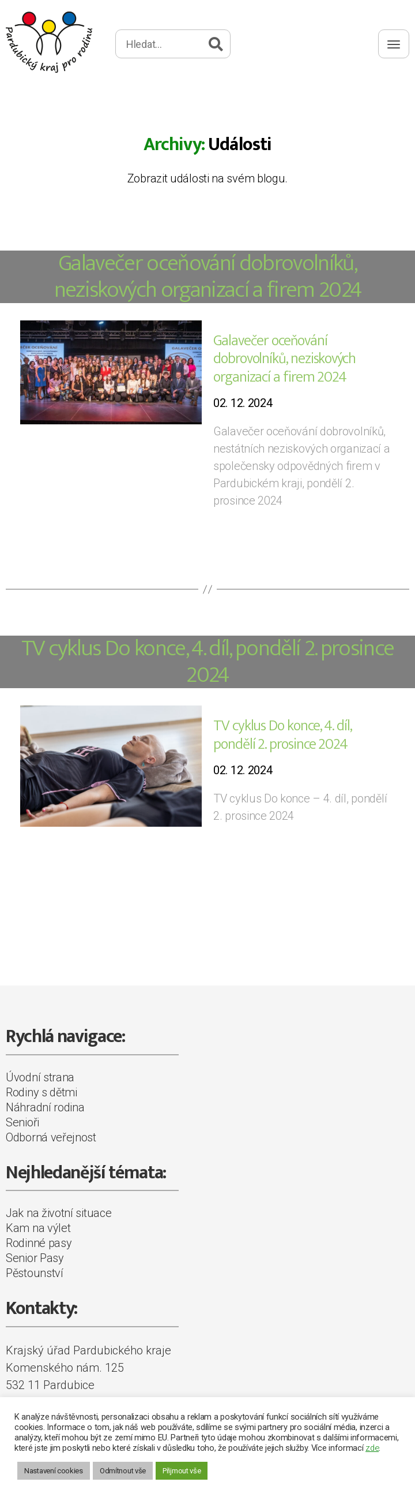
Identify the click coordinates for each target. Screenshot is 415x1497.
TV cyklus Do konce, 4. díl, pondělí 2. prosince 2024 (207, 661)
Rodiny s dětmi (41, 1092)
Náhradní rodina (45, 1107)
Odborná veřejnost (51, 1137)
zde (372, 1448)
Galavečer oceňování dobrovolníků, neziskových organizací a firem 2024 (207, 276)
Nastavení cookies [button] (53, 1470)
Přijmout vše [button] (182, 1470)
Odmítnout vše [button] (123, 1470)
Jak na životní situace (58, 1213)
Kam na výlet (38, 1228)
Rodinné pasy (38, 1243)
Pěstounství (34, 1273)
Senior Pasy (35, 1258)
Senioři (22, 1122)
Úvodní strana (40, 1077)
